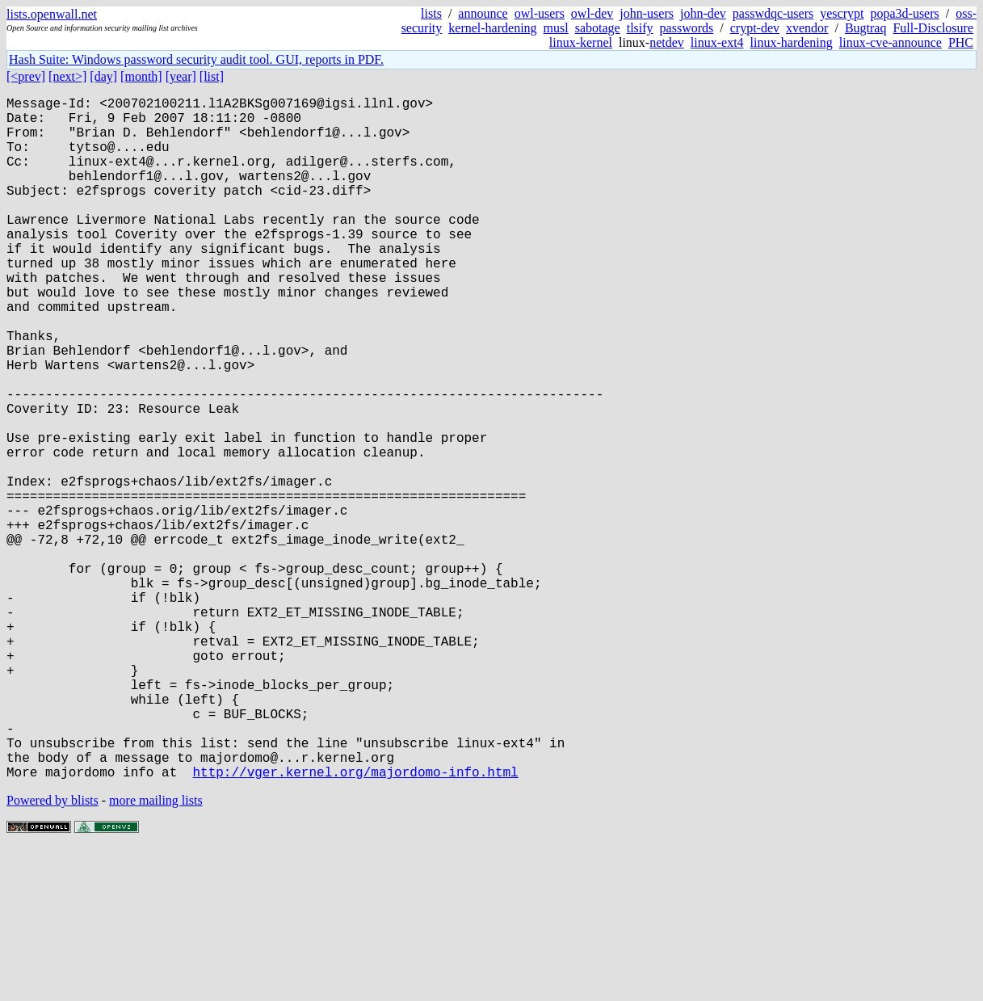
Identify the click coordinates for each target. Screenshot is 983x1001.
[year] (181, 76)
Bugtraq (866, 28)
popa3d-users (904, 13)
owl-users (540, 13)
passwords (687, 28)
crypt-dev (754, 28)
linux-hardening (791, 42)
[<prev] (25, 76)
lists (431, 13)
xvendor (807, 28)
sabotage (597, 28)
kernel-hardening (492, 28)
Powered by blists (52, 952)
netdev (666, 42)
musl (556, 28)
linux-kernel (580, 42)
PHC (960, 42)
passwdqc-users (773, 13)
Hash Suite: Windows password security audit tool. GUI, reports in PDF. (196, 59)
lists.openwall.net (51, 14)
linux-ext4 (717, 42)
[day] (103, 76)
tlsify (640, 28)
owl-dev (592, 13)
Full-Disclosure (933, 28)
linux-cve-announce (890, 42)
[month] (141, 76)
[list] (212, 76)
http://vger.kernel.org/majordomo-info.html (355, 923)
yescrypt (841, 13)
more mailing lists (156, 952)
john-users (647, 13)
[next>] (67, 76)
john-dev (703, 13)
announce (482, 13)
